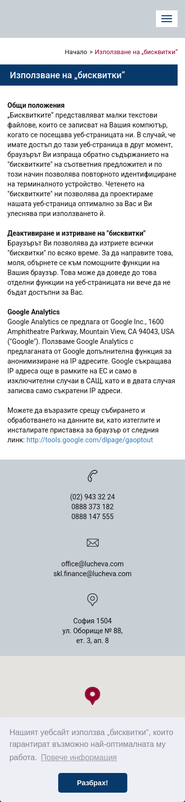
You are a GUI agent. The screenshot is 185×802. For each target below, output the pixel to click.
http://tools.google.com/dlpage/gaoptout (90, 440)
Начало (76, 52)
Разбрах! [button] (92, 783)
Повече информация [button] (79, 757)
